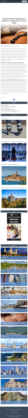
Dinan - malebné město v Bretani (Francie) (8, 106)
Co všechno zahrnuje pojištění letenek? (8, 109)
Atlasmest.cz (13, 409)
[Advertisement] (14, 9)
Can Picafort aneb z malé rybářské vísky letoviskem (10, 110)
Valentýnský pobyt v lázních (11, 87)
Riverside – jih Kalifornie (5, 108)
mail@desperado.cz (15, 416)
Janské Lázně (8, 81)
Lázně (2, 65)
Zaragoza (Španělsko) (4, 105)
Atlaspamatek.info (18, 409)
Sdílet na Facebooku (14, 411)
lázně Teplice (6, 71)
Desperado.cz (8, 409)
